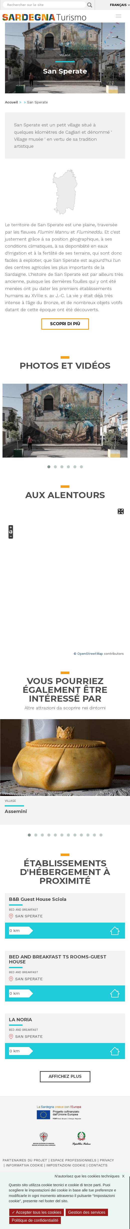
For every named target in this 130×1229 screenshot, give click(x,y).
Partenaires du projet (25, 1160)
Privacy (107, 1160)
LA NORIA (20, 1019)
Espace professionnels (73, 1160)
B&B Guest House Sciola (37, 899)
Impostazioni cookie (65, 1165)
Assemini (16, 811)
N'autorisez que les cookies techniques (92, 1176)
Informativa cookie (24, 1165)
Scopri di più (65, 323)
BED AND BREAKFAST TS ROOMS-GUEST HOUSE (57, 959)
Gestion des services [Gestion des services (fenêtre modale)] (86, 1212)
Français (118, 5)
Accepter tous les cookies (36, 1212)
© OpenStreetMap (88, 654)
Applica (89, 5)
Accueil (11, 102)
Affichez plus (65, 1076)
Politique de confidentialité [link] (35, 1220)
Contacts (98, 1165)
